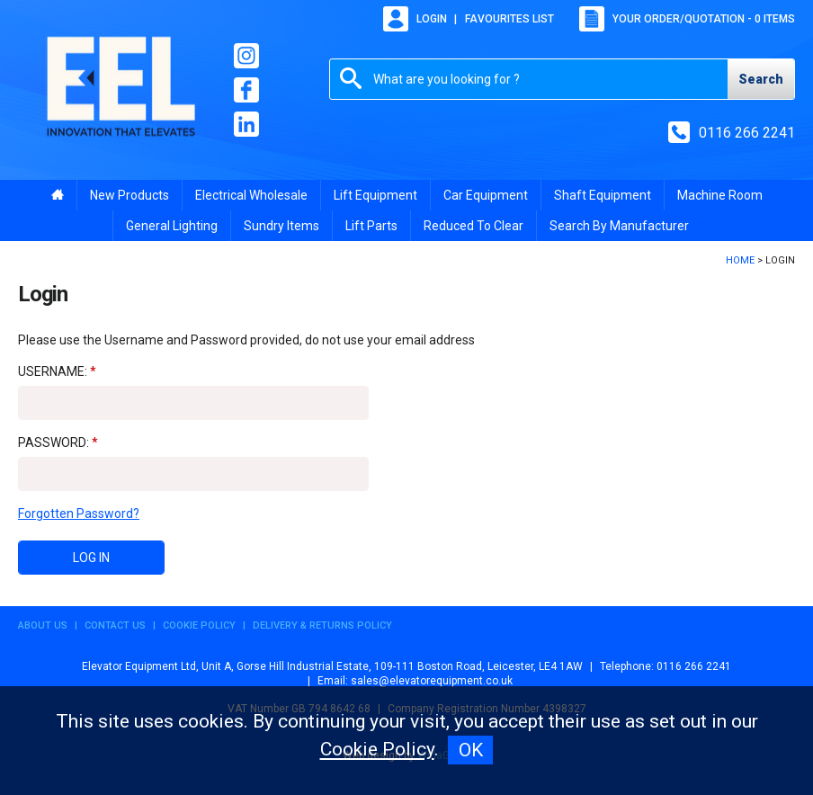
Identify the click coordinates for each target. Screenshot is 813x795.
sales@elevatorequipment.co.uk (432, 680)
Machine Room (720, 195)
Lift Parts (371, 226)
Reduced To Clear (473, 226)
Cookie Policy (199, 625)
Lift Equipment (375, 195)
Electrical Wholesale (251, 195)
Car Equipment (485, 195)
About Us (42, 625)
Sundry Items (281, 226)
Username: (52, 371)
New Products (129, 195)
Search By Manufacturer (619, 226)
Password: (53, 442)
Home (740, 260)
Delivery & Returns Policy (322, 625)
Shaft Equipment (602, 195)
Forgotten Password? (78, 513)
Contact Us (115, 625)
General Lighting (172, 226)
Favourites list (509, 19)
